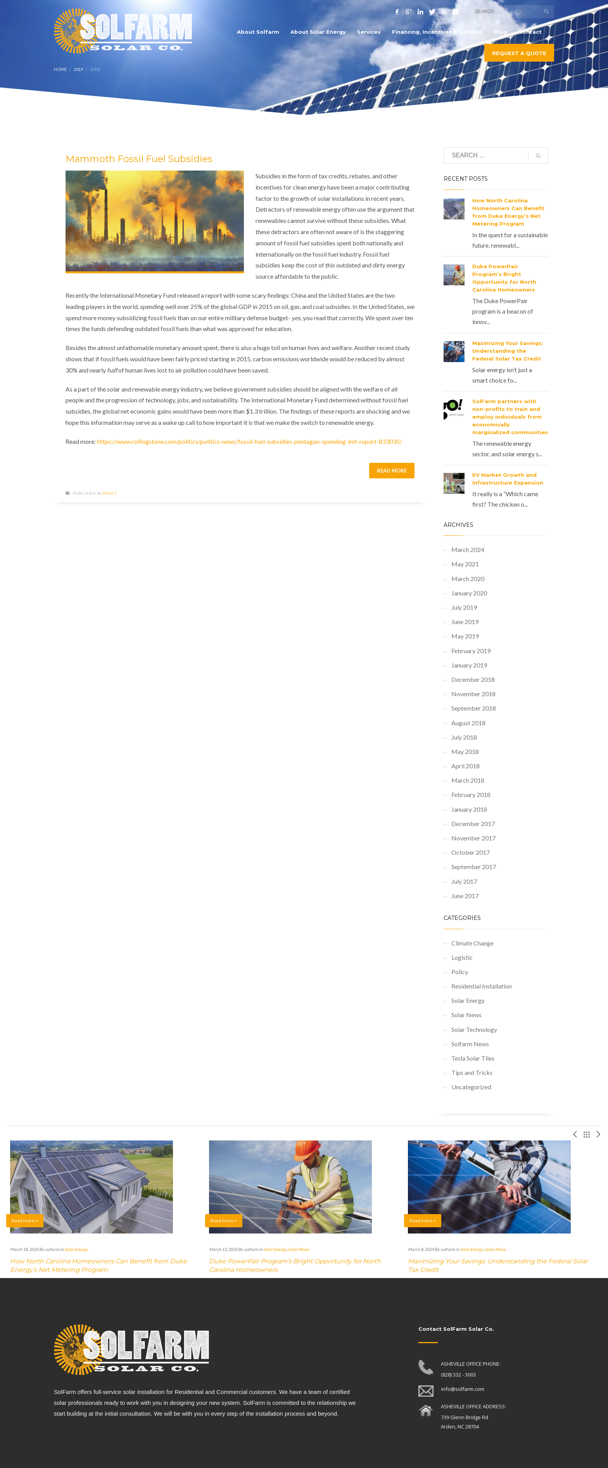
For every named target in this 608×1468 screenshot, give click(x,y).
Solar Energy (468, 1000)
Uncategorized (471, 1086)
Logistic (462, 957)
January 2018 (469, 809)
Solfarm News (470, 1043)
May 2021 (465, 564)
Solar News (466, 1014)
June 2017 (464, 895)
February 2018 (471, 794)
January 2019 (469, 665)
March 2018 (467, 780)
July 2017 (464, 881)
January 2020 (469, 593)
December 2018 (473, 679)
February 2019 (471, 650)
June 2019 (464, 621)
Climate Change (472, 943)
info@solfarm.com (462, 1388)
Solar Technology (474, 1029)
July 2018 (464, 737)
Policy (109, 493)
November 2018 (473, 693)
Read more (392, 470)
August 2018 (468, 722)
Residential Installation (481, 986)
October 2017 (470, 852)
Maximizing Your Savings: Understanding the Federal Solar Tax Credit (507, 351)
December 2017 (473, 823)
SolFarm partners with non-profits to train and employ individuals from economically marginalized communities (510, 416)
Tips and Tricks (471, 1072)
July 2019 (464, 607)
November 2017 (473, 838)
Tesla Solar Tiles (472, 1058)
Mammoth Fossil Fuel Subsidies (139, 158)
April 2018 (465, 765)
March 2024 (467, 549)
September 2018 (473, 708)
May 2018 (465, 751)
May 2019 (465, 636)
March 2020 (467, 578)
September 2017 (473, 866)
